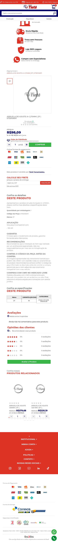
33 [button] (30, 420)
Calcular (45, 183)
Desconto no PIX (10, 2)
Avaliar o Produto (29, 362)
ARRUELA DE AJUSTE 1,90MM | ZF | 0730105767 (17, 408)
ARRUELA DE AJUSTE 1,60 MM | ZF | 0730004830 (39, 408)
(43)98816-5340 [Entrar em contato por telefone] (54, 538)
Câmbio (49, 19)
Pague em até (32, 2)
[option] (9, 81)
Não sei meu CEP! (13, 186)
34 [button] (33, 420)
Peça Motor (30, 19)
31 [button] (25, 420)
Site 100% (51, 2)
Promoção (9, 19)
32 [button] (28, 420)
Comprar (40, 145)
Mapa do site (34, 532)
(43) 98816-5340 (54, 532)
